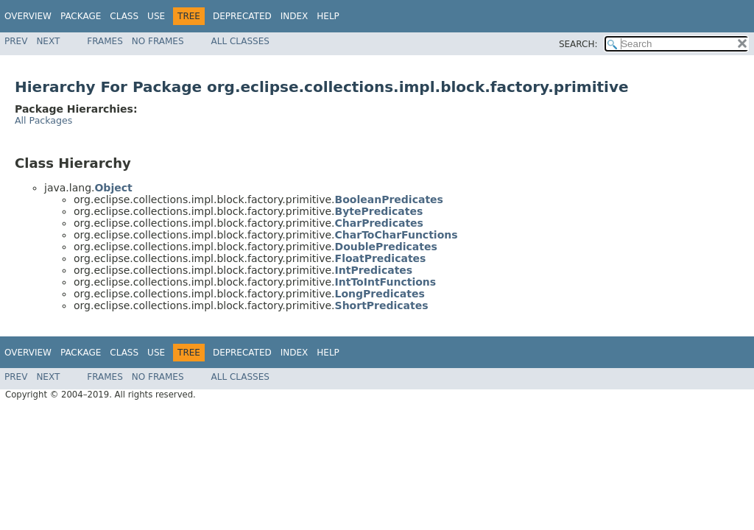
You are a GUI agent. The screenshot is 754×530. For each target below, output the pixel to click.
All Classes (240, 41)
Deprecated (242, 16)
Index (295, 16)
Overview (28, 16)
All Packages (43, 120)
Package (80, 16)
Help (328, 16)
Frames (105, 41)
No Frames (158, 41)
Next (48, 41)
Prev (15, 41)
